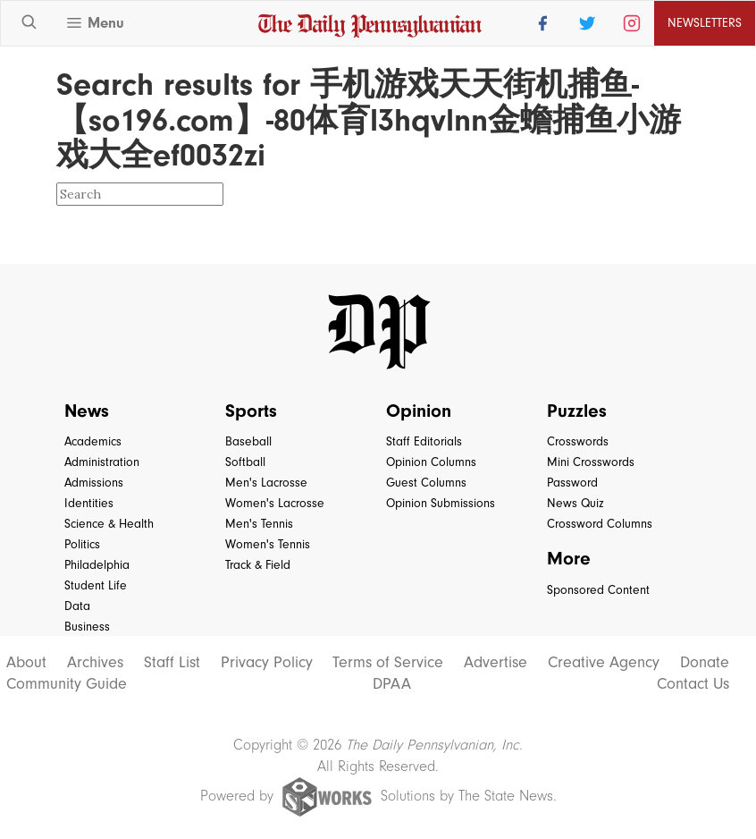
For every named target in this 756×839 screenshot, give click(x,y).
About (26, 663)
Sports (251, 410)
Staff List (172, 663)
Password (572, 482)
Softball (245, 462)
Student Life (95, 585)
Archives (95, 663)
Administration (101, 462)
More (569, 558)
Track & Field (257, 564)
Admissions (93, 482)
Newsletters (705, 22)
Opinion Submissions (440, 503)
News (86, 410)
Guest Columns (426, 482)
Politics (82, 544)
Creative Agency (603, 663)
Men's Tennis (259, 523)
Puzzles (577, 410)
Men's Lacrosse (266, 482)
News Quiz (575, 503)
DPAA (392, 684)
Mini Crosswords (590, 462)
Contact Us (693, 684)
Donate (704, 663)
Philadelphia (97, 564)
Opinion (418, 410)
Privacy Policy (267, 663)
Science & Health (109, 523)
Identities (88, 503)
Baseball (248, 441)
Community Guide (66, 684)
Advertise (495, 663)
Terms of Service (387, 663)
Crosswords (578, 441)
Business (87, 626)
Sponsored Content (598, 589)
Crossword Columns (599, 523)
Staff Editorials (424, 441)
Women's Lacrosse (274, 503)
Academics (93, 441)
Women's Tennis (267, 544)
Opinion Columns (431, 462)
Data (77, 606)
